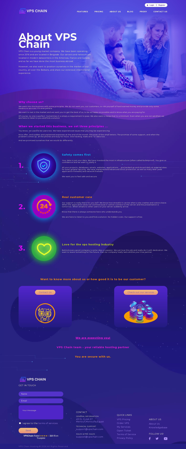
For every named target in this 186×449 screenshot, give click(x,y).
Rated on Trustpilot (41, 437)
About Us (115, 12)
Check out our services (141, 292)
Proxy (143, 12)
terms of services (48, 423)
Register (161, 5)
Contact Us (160, 12)
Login (150, 5)
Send (28, 430)
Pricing (99, 12)
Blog (130, 12)
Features (82, 12)
